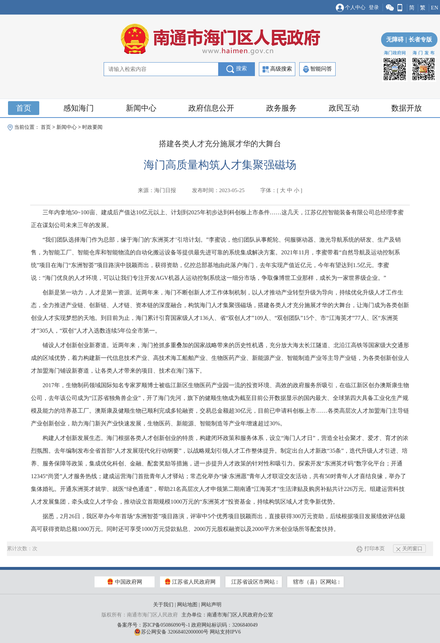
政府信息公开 (211, 108)
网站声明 (211, 604)
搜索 (236, 69)
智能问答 (317, 69)
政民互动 (344, 108)
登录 (374, 7)
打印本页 (371, 548)
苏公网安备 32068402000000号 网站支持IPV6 (187, 632)
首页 (23, 108)
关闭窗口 (409, 548)
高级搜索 (277, 69)
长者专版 (418, 39)
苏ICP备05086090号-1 (166, 625)
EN (434, 8)
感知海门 (78, 108)
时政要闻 (92, 127)
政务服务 (281, 108)
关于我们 (163, 604)
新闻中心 (141, 108)
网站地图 (187, 604)
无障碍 (395, 39)
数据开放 (406, 108)
